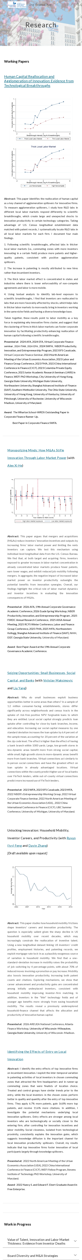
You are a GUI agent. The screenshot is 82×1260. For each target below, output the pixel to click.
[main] (41, 23)
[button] (4, 4)
